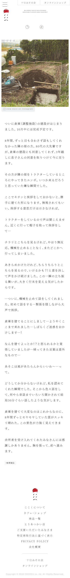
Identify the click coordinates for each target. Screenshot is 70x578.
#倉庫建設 (10, 463)
